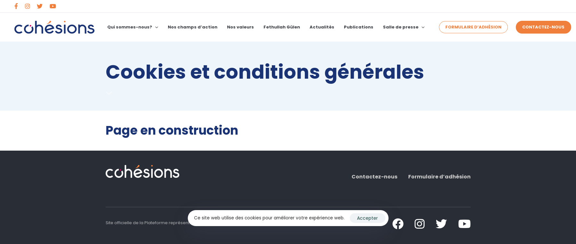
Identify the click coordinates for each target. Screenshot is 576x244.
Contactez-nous (374, 176)
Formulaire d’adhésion (439, 176)
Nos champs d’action (192, 27)
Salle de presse (404, 27)
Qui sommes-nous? (132, 27)
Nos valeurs (240, 27)
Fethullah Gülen (282, 27)
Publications (358, 27)
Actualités (322, 27)
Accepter (367, 218)
